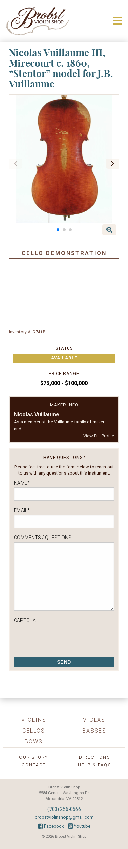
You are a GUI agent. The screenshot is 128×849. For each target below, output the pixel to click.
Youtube (79, 826)
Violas (94, 720)
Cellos (33, 730)
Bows (34, 741)
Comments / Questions (42, 537)
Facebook (51, 826)
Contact (34, 764)
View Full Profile (98, 435)
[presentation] (66, 638)
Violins (33, 720)
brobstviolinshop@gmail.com (64, 817)
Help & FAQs (94, 764)
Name (22, 483)
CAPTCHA (25, 620)
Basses (94, 730)
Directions (94, 757)
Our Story (33, 757)
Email (22, 510)
